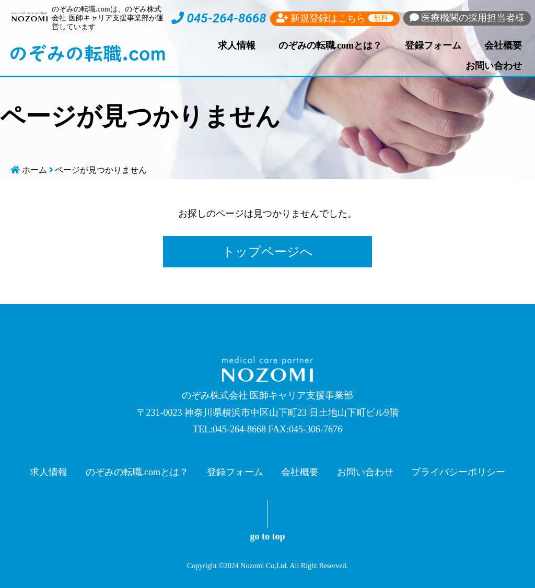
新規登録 (334, 18)
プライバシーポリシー (458, 472)
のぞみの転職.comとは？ (330, 45)
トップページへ (267, 251)
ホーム (34, 170)
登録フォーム (433, 45)
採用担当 (467, 18)
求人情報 (236, 45)
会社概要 (503, 45)
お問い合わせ (494, 66)
